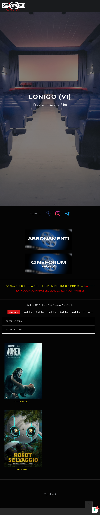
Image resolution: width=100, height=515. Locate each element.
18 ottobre (64, 312)
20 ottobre (88, 312)
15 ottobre (27, 312)
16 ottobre (40, 312)
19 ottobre (76, 312)
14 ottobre (13, 312)
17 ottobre (51, 312)
